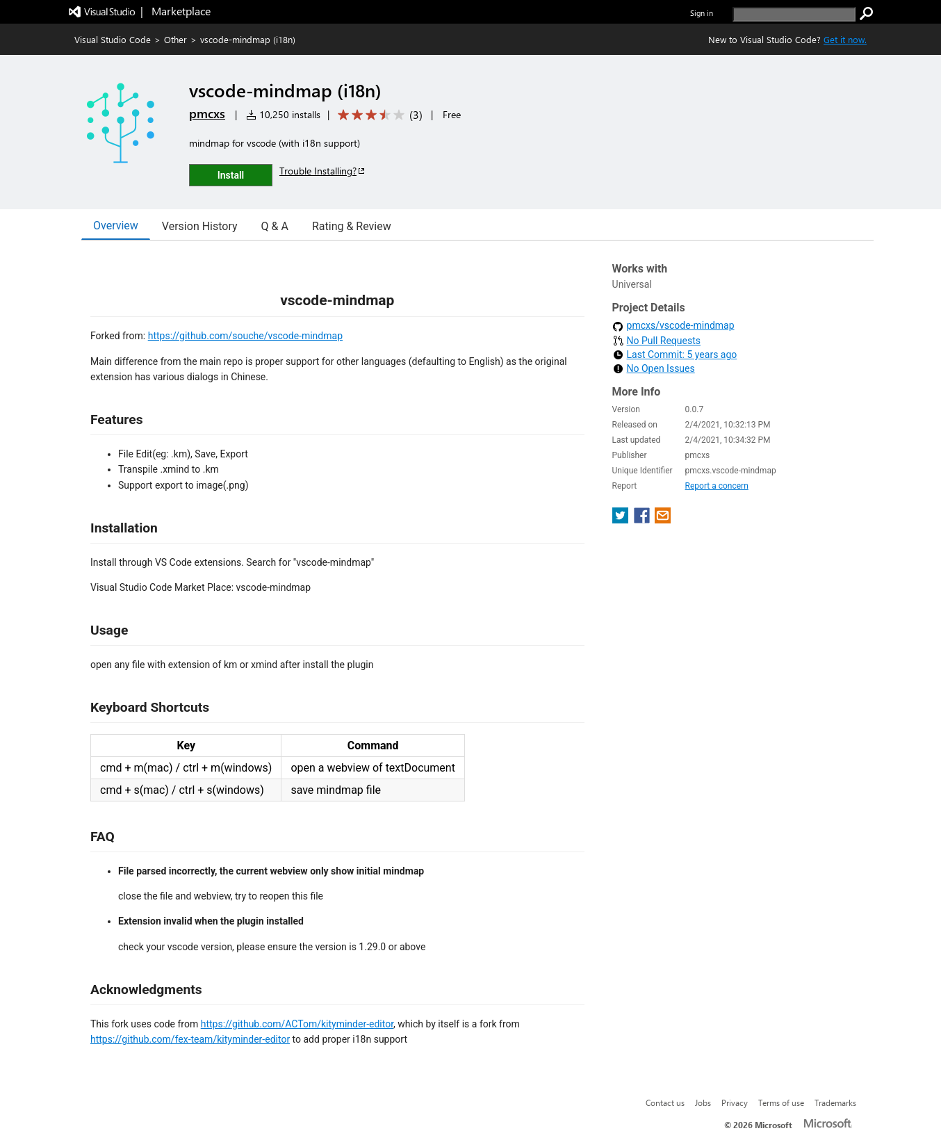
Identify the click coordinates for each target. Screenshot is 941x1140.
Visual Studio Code (112, 39)
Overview (115, 225)
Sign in (701, 13)
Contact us (665, 1102)
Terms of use (781, 1102)
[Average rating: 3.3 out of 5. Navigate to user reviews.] (377, 115)
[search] (794, 14)
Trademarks (835, 1102)
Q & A (274, 226)
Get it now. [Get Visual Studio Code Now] (845, 39)
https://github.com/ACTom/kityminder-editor (297, 1023)
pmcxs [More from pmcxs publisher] (207, 113)
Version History (200, 226)
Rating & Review (351, 226)
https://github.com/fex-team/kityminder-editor (190, 1039)
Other (175, 39)
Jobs (703, 1102)
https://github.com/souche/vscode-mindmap (245, 335)
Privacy (734, 1102)
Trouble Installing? (322, 170)
